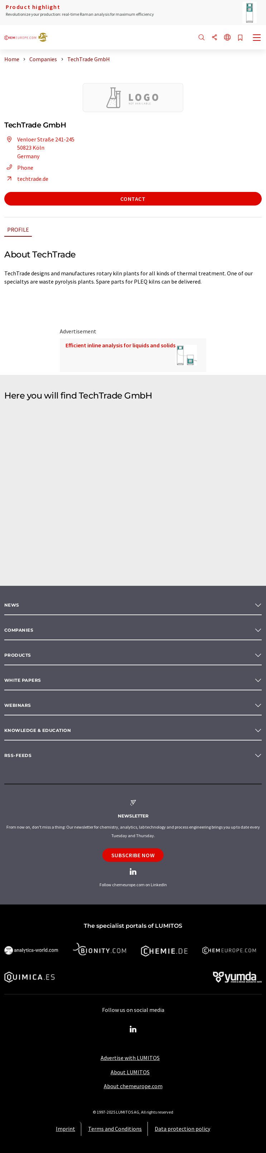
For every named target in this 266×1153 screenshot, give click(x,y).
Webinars (17, 705)
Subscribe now (133, 855)
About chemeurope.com (133, 1086)
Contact (132, 198)
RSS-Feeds (18, 755)
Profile (18, 229)
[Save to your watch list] (240, 38)
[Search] (202, 38)
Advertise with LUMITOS (130, 1057)
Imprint (65, 1128)
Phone (18, 167)
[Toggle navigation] (257, 38)
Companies (18, 630)
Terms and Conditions (115, 1128)
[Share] (214, 38)
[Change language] (227, 38)
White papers (22, 680)
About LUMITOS (130, 1072)
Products (17, 655)
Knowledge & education (37, 730)
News (11, 605)
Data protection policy (182, 1128)
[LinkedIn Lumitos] (133, 1029)
